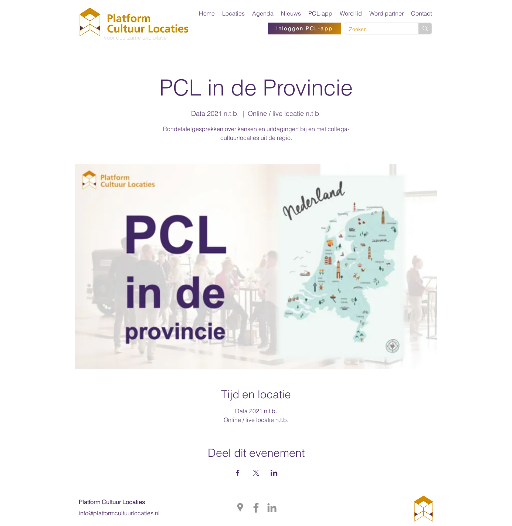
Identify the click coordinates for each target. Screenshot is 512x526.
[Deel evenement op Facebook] (237, 473)
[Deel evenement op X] (256, 473)
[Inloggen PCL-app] (304, 28)
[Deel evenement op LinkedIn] (274, 473)
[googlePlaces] (240, 507)
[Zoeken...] (376, 29)
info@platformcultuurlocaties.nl (119, 513)
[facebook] (256, 507)
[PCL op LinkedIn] (271, 507)
